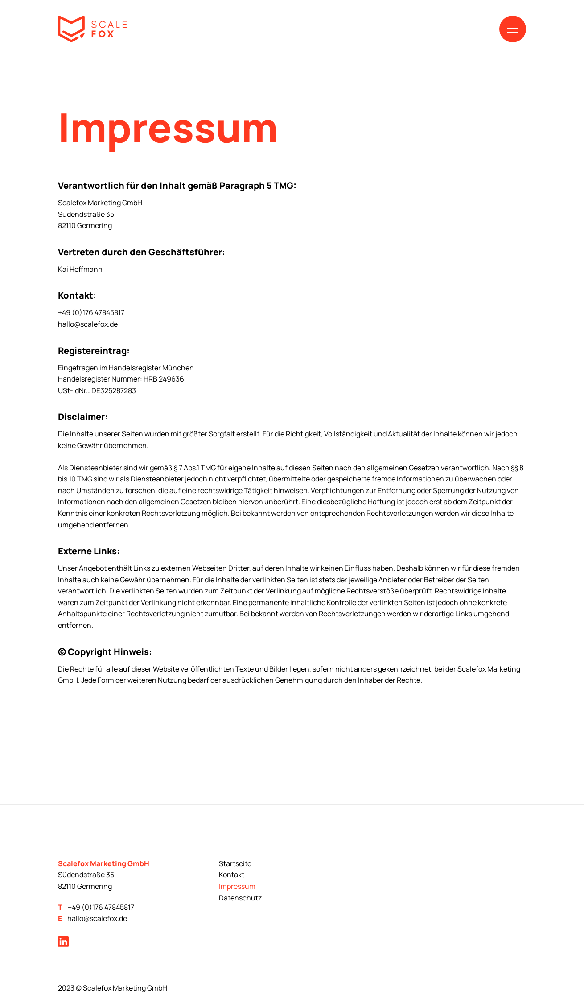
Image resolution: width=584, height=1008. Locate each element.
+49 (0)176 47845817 (101, 907)
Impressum (237, 886)
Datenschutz (240, 898)
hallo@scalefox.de (97, 918)
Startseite (235, 863)
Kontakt (231, 874)
